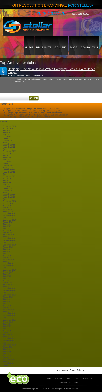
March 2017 (7, 282)
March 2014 (7, 357)
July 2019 (6, 224)
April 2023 (7, 137)
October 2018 (8, 243)
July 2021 (6, 180)
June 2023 (7, 132)
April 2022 (7, 162)
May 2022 (6, 159)
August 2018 (8, 247)
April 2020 (7, 205)
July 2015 (6, 324)
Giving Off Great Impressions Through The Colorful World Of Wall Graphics (32, 109)
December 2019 (9, 214)
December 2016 (9, 289)
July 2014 (6, 349)
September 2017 (9, 270)
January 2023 (8, 143)
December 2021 (9, 170)
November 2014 (9, 341)
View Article (19, 81)
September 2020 (9, 201)
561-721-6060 (80, 13)
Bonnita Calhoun (24, 75)
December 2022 (9, 145)
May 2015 (6, 328)
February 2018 (8, 260)
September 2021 (9, 176)
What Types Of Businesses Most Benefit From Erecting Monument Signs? (31, 111)
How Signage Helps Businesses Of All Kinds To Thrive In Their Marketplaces (32, 113)
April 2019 (7, 230)
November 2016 (9, 291)
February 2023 (8, 141)
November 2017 (9, 266)
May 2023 (6, 134)
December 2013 (9, 364)
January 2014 (8, 362)
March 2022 (7, 164)
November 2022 (9, 147)
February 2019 (8, 234)
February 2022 (8, 166)
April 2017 (7, 280)
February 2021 (8, 191)
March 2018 (7, 257)
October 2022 (8, 149)
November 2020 (9, 197)
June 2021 (7, 182)
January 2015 (8, 337)
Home (29, 47)
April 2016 (7, 305)
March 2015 (7, 332)
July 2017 (6, 274)
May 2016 (6, 303)
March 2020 (7, 207)
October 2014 (8, 343)
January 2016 (8, 312)
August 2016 (8, 297)
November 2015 (9, 316)
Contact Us (89, 47)
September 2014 (9, 345)
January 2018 (8, 262)
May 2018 (6, 253)
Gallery (60, 47)
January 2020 (8, 211)
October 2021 (8, 174)
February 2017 (8, 284)
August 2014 (8, 347)
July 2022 (6, 155)
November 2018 (9, 241)
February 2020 (8, 210)
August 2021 (8, 178)
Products (43, 47)
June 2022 (7, 157)
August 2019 (8, 222)
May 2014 (6, 353)
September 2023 (9, 126)
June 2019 (7, 226)
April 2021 (7, 187)
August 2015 (8, 322)
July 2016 (6, 299)
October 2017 (8, 268)
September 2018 (9, 245)
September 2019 (9, 220)
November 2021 (9, 172)
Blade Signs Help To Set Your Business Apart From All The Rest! (27, 117)
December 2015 (9, 314)
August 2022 (8, 153)
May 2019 (6, 228)
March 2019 (7, 232)
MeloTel (77, 389)
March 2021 (7, 189)
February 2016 (8, 309)
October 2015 (8, 318)
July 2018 (6, 249)
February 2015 (8, 334)
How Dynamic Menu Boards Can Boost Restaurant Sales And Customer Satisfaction (35, 115)
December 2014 (9, 339)
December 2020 (9, 195)
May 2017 (6, 278)
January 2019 (8, 237)
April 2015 (7, 330)
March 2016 (7, 307)
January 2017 (8, 287)
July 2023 (6, 130)
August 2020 (8, 203)
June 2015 (7, 326)
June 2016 (7, 301)
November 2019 (9, 216)
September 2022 (9, 151)
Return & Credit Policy (69, 383)
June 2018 (7, 251)
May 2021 (6, 184)
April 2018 (7, 255)
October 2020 (8, 199)
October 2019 (8, 218)
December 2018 (9, 239)
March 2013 (7, 366)
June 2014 (7, 351)
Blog (74, 47)
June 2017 (7, 276)
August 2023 (8, 128)
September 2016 (9, 295)
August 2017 (8, 272)
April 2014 (7, 355)
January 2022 (8, 168)
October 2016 (8, 293)
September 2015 (9, 320)
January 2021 (8, 193)
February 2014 (8, 359)
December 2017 (9, 264)
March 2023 (7, 139)
